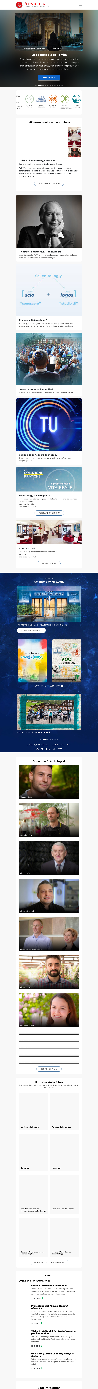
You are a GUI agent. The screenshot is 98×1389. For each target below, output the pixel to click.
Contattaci (49, 1335)
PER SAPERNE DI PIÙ (49, 183)
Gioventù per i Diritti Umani (49, 1380)
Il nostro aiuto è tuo (49, 867)
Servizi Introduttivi (24, 1300)
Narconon (19, 1377)
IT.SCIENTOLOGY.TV (60, 745)
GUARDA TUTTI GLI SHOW (49, 686)
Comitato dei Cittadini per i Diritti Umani (32, 1384)
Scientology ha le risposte (34, 495)
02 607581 (29, 1230)
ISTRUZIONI (27, 1235)
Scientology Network (49, 581)
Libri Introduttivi (49, 1172)
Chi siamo (20, 1287)
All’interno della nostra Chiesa (49, 122)
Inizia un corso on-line (67, 1366)
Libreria (19, 1310)
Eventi (49, 1060)
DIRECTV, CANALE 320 (38, 745)
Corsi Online (21, 1303)
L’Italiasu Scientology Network (26, 1292)
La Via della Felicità (63, 1373)
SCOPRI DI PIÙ (49, 854)
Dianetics (36, 1363)
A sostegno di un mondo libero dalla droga (46, 1377)
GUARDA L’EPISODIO (31, 630)
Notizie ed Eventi (23, 1307)
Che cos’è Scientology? (27, 1296)
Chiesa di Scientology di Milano (37, 160)
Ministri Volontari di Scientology (28, 1370)
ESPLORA (49, 77)
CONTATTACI (49, 1267)
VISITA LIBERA (49, 563)
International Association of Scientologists (33, 1373)
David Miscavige (47, 1366)
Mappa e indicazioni (49, 1207)
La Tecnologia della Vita (49, 54)
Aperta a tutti (27, 548)
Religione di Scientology (25, 1366)
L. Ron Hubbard (21, 1363)
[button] (36, 85)
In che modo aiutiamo (26, 1314)
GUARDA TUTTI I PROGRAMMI (49, 1047)
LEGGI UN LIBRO (49, 1192)
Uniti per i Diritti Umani (24, 1380)
